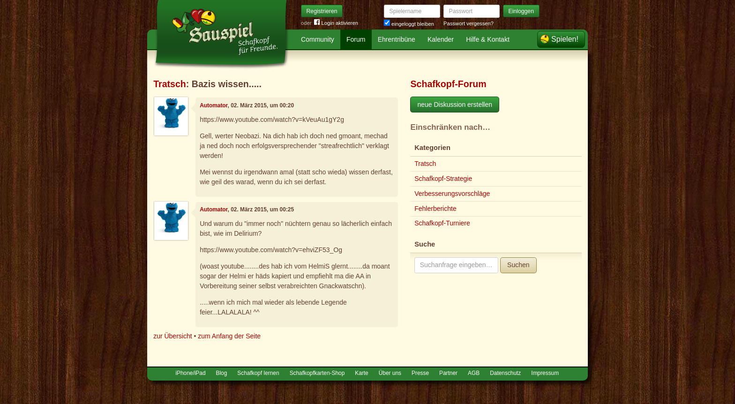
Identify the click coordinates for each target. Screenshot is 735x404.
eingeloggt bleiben (409, 24)
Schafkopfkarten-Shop (317, 373)
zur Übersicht (172, 336)
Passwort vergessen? (468, 23)
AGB (474, 373)
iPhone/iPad (190, 373)
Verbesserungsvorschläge (452, 193)
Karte (361, 373)
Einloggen (521, 11)
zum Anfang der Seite (229, 336)
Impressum (545, 373)
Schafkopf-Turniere (442, 223)
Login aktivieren (336, 23)
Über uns (390, 373)
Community (317, 39)
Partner (448, 373)
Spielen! (564, 39)
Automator (213, 105)
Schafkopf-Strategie (443, 178)
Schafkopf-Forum (448, 84)
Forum (355, 39)
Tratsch (169, 84)
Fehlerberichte (435, 208)
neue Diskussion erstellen (454, 104)
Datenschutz (505, 373)
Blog (221, 373)
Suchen (518, 265)
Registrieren (322, 11)
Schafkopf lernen (258, 373)
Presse (420, 373)
